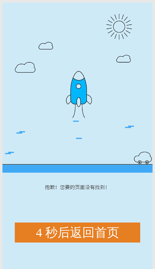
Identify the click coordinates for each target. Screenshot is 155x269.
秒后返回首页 (77, 232)
